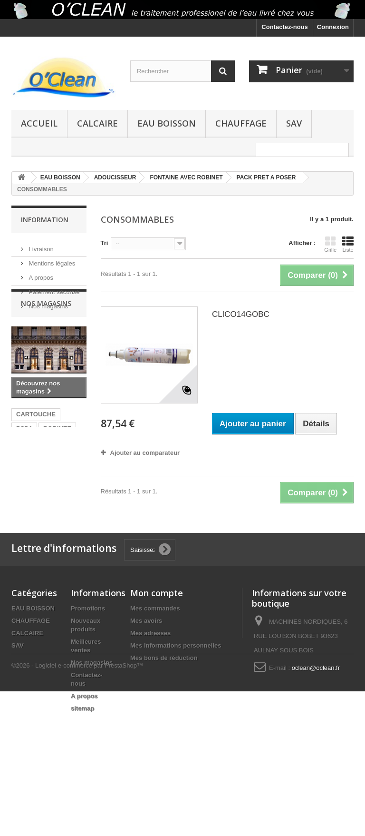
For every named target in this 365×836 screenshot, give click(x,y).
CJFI (22, 539)
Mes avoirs (146, 688)
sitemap (82, 775)
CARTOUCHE (36, 489)
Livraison (40, 245)
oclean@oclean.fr (316, 735)
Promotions (88, 675)
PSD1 (24, 503)
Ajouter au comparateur (145, 452)
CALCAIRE (97, 123)
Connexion (333, 26)
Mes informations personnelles (175, 713)
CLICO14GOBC (240, 314)
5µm (22, 554)
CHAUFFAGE (241, 123)
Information (44, 219)
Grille (330, 244)
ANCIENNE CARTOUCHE (36, 521)
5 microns (53, 554)
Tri (104, 242)
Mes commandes (155, 675)
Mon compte (156, 660)
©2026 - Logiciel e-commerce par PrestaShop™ (77, 810)
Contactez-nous (284, 26)
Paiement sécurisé (53, 288)
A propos (40, 273)
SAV (294, 123)
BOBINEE (57, 503)
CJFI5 (48, 539)
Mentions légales (51, 259)
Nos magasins (47, 302)
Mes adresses (150, 700)
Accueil (39, 123)
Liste (348, 244)
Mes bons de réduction (164, 725)
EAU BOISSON (166, 123)
